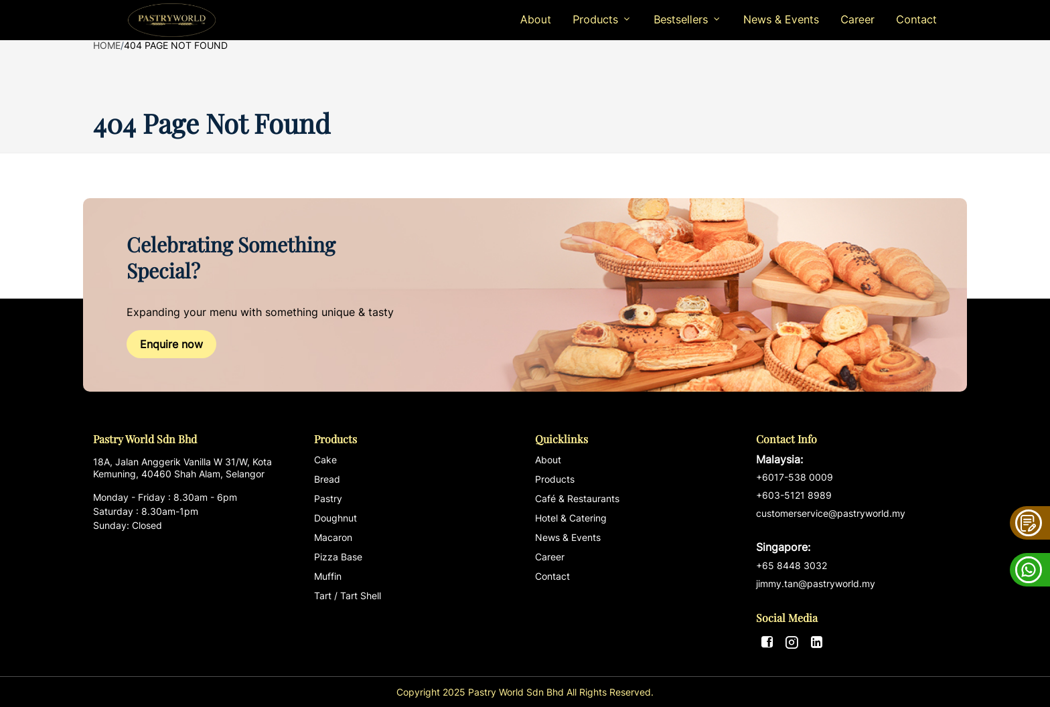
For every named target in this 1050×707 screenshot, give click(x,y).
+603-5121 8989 (794, 495)
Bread (327, 479)
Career (857, 19)
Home (107, 45)
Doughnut (335, 518)
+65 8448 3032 (791, 565)
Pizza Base (338, 556)
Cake (325, 459)
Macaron (333, 537)
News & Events (781, 19)
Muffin (328, 576)
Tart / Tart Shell (347, 595)
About (535, 19)
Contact (916, 19)
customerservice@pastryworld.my (856, 530)
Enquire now (171, 344)
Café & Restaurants (577, 498)
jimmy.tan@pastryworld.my (815, 583)
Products (555, 479)
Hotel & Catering (571, 518)
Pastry (328, 498)
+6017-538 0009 (794, 477)
